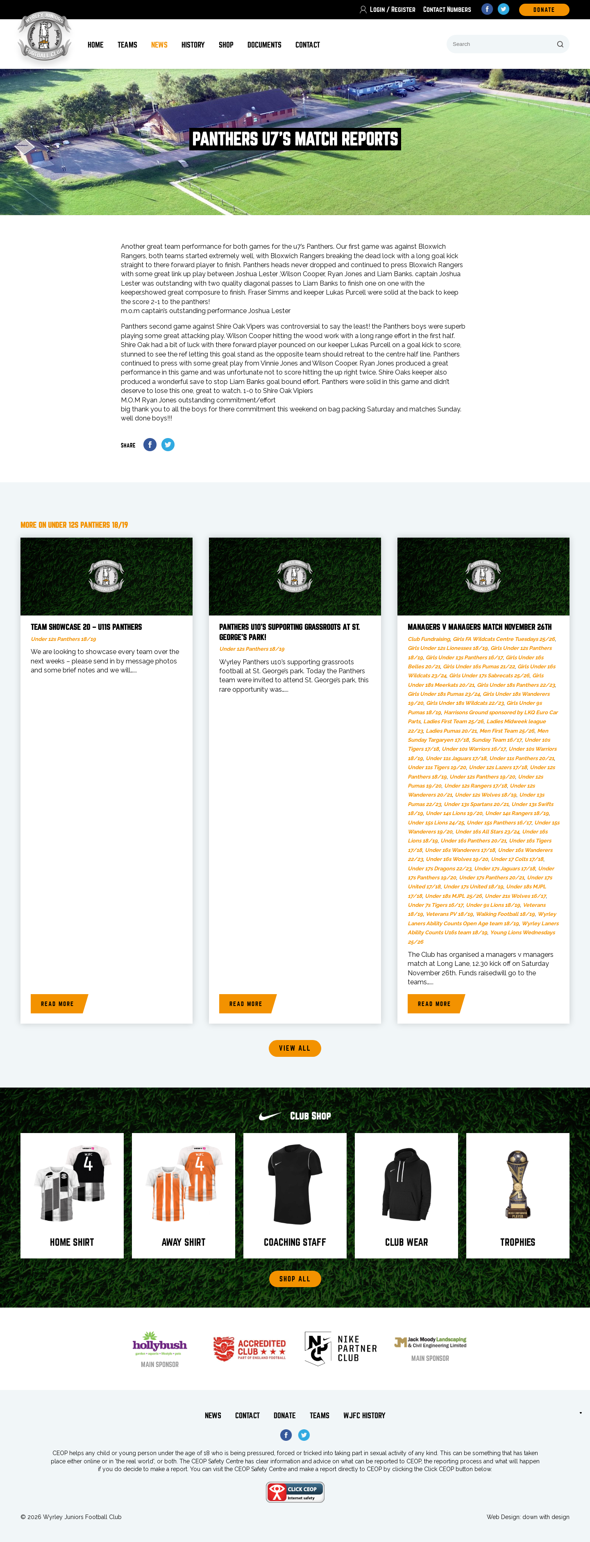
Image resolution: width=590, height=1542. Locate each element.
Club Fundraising (429, 639)
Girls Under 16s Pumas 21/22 (479, 666)
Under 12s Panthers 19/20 (482, 777)
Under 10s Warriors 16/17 (474, 749)
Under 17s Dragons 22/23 (439, 868)
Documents (264, 45)
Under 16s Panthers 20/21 (473, 841)
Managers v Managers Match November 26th (479, 627)
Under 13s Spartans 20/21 (476, 804)
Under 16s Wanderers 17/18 (460, 850)
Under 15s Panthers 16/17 (499, 823)
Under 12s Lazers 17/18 (498, 767)
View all (295, 1048)
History (193, 45)
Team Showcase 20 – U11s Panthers (86, 627)
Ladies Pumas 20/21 (451, 731)
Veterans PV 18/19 (449, 914)
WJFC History (364, 1415)
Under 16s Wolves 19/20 (457, 859)
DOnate (544, 10)
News (159, 45)
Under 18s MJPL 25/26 (453, 896)
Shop (226, 45)
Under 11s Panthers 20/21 (521, 758)
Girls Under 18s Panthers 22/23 (516, 685)
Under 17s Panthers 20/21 (491, 877)
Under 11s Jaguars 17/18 (456, 758)
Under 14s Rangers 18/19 (517, 813)
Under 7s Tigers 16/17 (435, 905)
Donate (285, 1415)
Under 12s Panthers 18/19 (63, 639)
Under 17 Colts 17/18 (517, 859)
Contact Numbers (447, 9)
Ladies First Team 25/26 (453, 721)
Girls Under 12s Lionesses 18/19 (448, 648)
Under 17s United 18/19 (473, 886)
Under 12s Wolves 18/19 (485, 795)
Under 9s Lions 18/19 (493, 905)
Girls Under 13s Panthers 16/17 (464, 657)
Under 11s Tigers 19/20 (437, 767)
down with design (546, 1517)
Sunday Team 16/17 (497, 740)
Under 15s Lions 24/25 (436, 823)
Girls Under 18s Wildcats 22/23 (465, 703)
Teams (127, 45)
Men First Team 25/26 (506, 731)
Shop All (295, 1279)
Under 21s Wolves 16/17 (515, 896)
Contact (307, 45)
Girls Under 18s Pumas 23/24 (444, 694)
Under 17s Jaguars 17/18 (504, 868)
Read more (57, 1004)
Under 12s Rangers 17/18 (475, 786)
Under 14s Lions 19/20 (454, 813)
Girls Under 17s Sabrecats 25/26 (489, 675)
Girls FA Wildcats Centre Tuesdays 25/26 (504, 639)
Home (96, 45)
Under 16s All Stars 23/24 (487, 832)
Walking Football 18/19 (505, 914)
